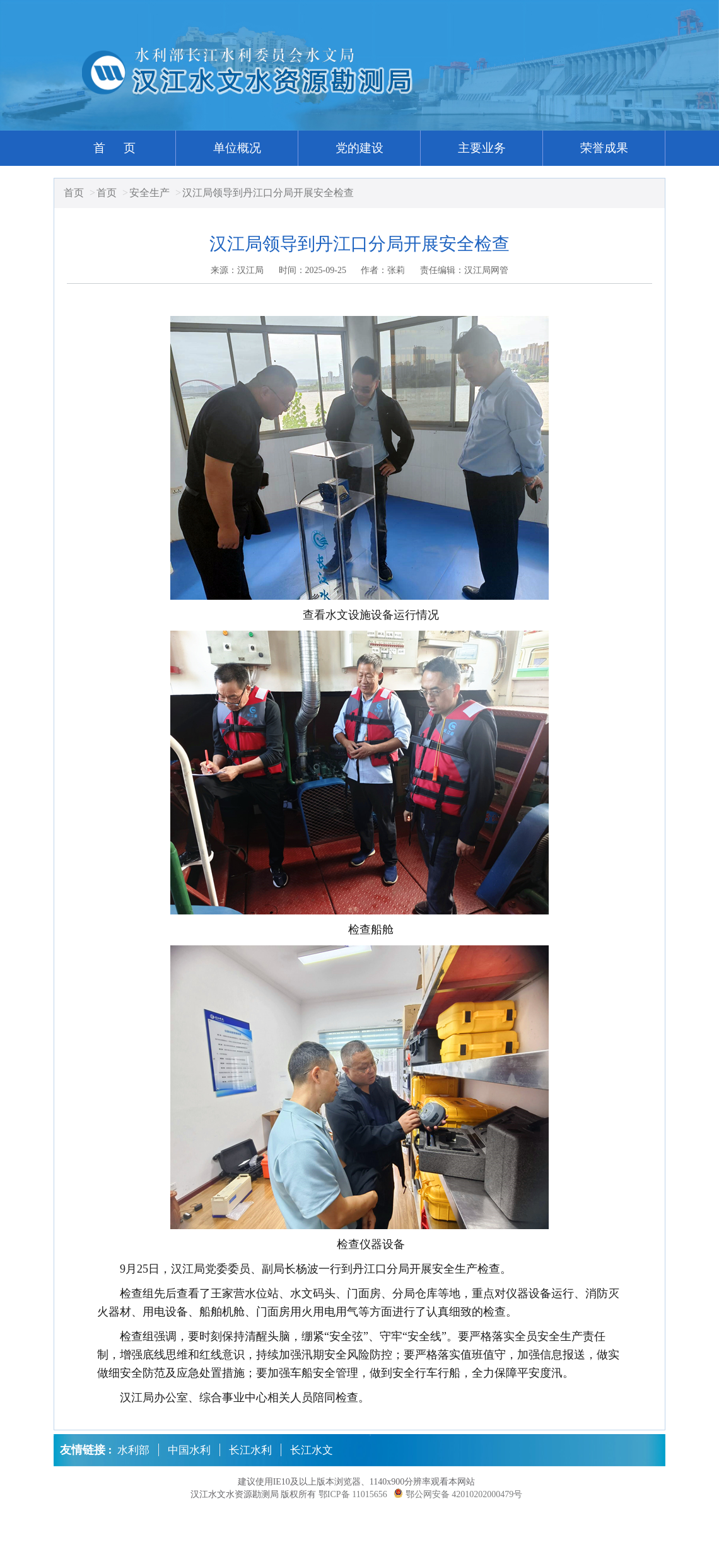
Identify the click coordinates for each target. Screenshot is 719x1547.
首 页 (114, 148)
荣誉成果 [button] (604, 148)
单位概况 (237, 148)
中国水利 (189, 1450)
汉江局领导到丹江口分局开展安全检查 (268, 192)
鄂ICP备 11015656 (353, 1494)
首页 (74, 192)
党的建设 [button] (359, 148)
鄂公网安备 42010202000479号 (464, 1494)
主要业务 (482, 148)
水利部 (133, 1450)
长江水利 (250, 1450)
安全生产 (149, 192)
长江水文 (311, 1450)
